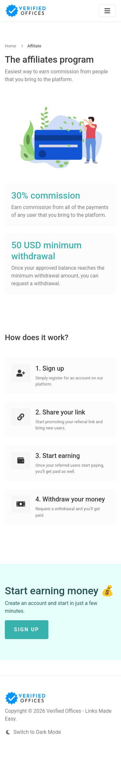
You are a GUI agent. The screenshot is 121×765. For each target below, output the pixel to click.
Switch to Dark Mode (33, 732)
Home (10, 45)
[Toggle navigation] (107, 11)
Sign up (26, 629)
